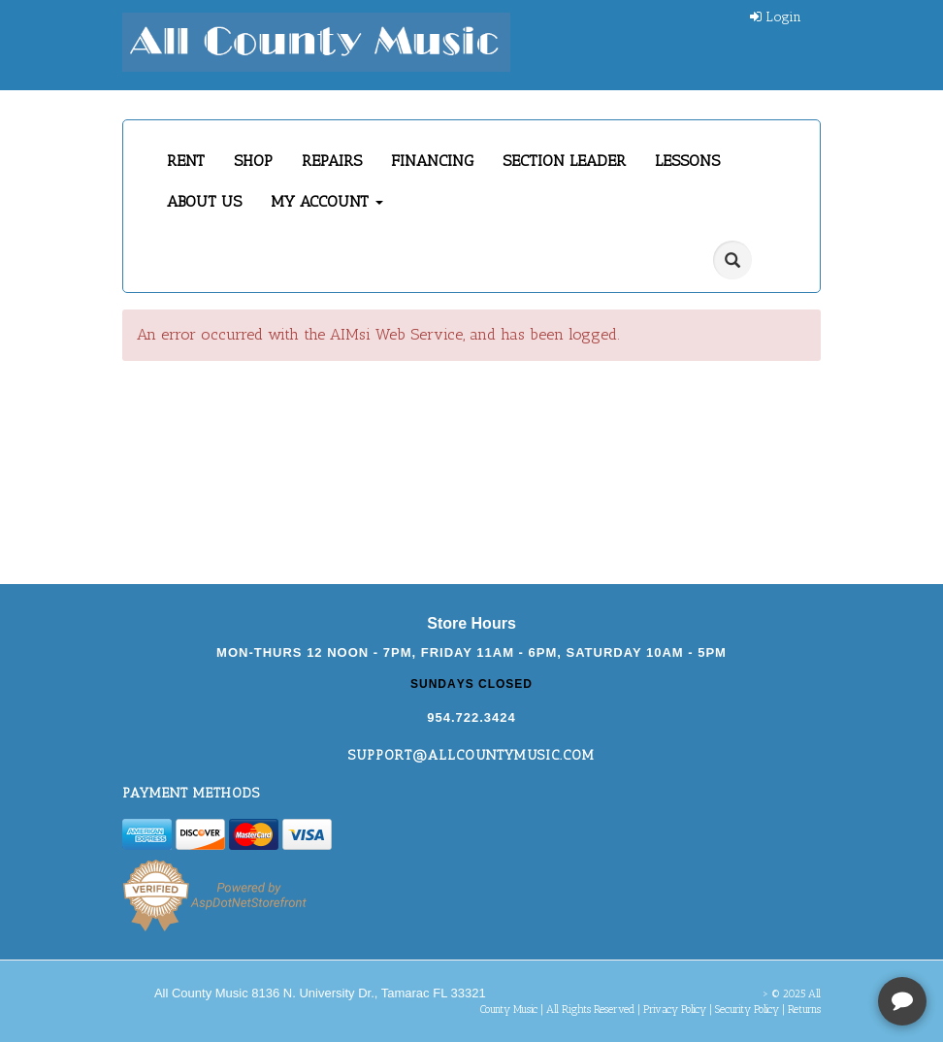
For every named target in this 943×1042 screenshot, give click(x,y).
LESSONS (687, 160)
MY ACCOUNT (327, 201)
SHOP (253, 160)
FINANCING (432, 160)
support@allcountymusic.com (471, 755)
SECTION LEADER (564, 160)
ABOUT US (204, 201)
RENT (186, 160)
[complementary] (802, 935)
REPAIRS (332, 160)
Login (775, 17)
